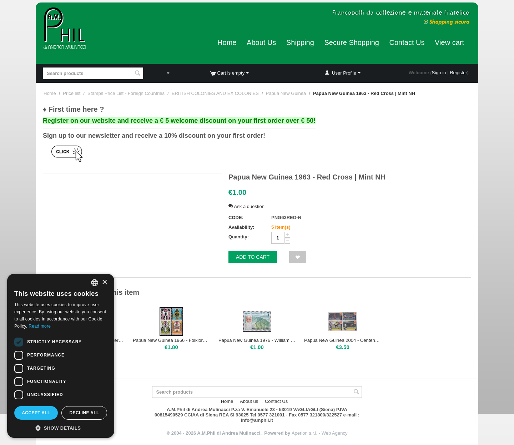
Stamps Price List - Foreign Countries (126, 93)
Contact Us (407, 42)
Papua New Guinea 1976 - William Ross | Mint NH (257, 340)
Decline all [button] (84, 412)
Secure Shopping (351, 42)
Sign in (439, 72)
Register (458, 72)
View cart (449, 42)
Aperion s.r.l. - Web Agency (320, 433)
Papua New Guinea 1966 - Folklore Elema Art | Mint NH (171, 340)
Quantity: (238, 236)
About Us (261, 42)
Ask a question (246, 206)
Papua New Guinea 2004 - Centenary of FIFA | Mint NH (342, 340)
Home (226, 42)
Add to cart (252, 257)
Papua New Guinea (286, 93)
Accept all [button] (36, 412)
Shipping (300, 42)
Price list (71, 93)
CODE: (235, 217)
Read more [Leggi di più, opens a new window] (40, 326)
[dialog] (60, 356)
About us (249, 401)
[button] (60, 427)
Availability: (241, 227)
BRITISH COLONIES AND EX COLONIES (215, 93)
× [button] (104, 282)
